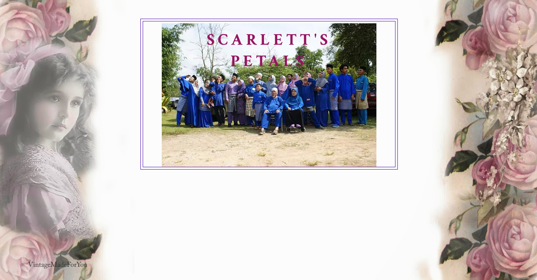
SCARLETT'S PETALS (269, 50)
